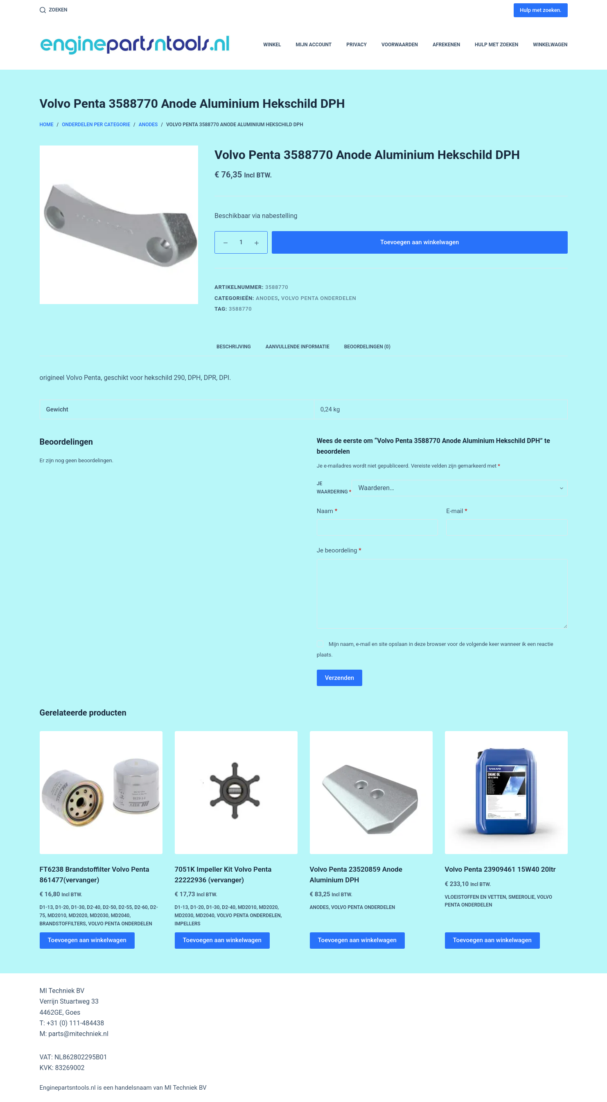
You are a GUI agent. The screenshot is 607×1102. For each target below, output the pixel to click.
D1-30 (78, 907)
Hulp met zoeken (496, 45)
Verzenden (339, 678)
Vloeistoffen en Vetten (475, 897)
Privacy (356, 45)
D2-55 (125, 907)
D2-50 (109, 907)
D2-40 (93, 907)
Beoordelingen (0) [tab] (367, 347)
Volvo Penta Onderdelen (318, 298)
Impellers (188, 924)
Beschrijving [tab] (234, 347)
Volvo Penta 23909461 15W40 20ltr (500, 869)
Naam (327, 511)
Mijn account (314, 45)
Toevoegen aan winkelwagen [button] (87, 940)
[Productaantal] (241, 242)
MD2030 (99, 915)
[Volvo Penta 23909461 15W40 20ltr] (506, 792)
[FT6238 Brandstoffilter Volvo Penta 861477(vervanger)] (101, 792)
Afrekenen (446, 45)
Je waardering (334, 488)
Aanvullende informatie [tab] (297, 347)
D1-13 (46, 907)
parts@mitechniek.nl (78, 1034)
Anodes (267, 298)
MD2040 (120, 915)
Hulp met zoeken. (540, 10)
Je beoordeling (339, 550)
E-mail (456, 511)
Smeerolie (521, 897)
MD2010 (56, 915)
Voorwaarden (399, 45)
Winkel (272, 45)
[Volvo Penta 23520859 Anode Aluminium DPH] (371, 792)
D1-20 (62, 907)
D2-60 (141, 907)
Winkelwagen (550, 45)
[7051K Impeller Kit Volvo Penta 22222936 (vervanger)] (236, 792)
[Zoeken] (54, 10)
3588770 (240, 309)
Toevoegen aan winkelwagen (419, 242)
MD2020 (78, 915)
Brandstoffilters (63, 924)
